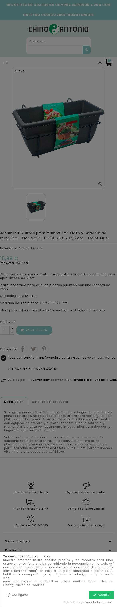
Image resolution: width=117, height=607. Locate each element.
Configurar (17, 594)
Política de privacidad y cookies (89, 602)
